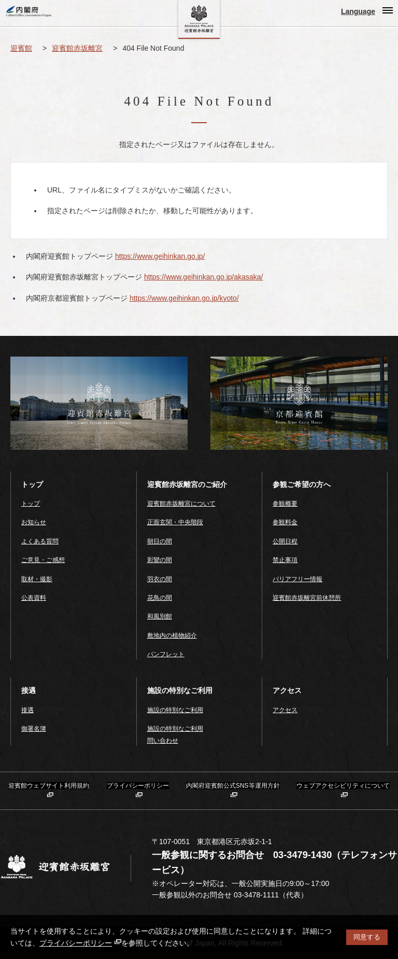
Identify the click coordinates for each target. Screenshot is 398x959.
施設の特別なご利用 (175, 710)
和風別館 (159, 616)
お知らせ (33, 522)
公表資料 (33, 597)
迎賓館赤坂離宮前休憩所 (307, 597)
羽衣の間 (159, 579)
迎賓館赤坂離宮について (181, 503)
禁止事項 (285, 560)
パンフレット (165, 654)
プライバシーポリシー (80, 943)
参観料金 (285, 522)
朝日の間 (159, 541)
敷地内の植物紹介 (172, 635)
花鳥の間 (159, 597)
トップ (30, 503)
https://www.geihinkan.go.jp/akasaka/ (203, 277)
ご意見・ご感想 (43, 560)
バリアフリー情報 (297, 579)
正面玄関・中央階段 (175, 522)
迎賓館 (21, 48)
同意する (366, 937)
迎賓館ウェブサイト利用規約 (48, 785)
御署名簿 (33, 728)
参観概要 (285, 503)
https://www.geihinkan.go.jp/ (160, 256)
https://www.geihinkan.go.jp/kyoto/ (184, 298)
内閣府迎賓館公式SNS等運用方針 (233, 785)
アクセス (285, 710)
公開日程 (285, 541)
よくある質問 (40, 541)
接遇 (27, 710)
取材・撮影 (36, 579)
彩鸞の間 (159, 560)
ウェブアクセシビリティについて (343, 785)
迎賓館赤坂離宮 (77, 48)
